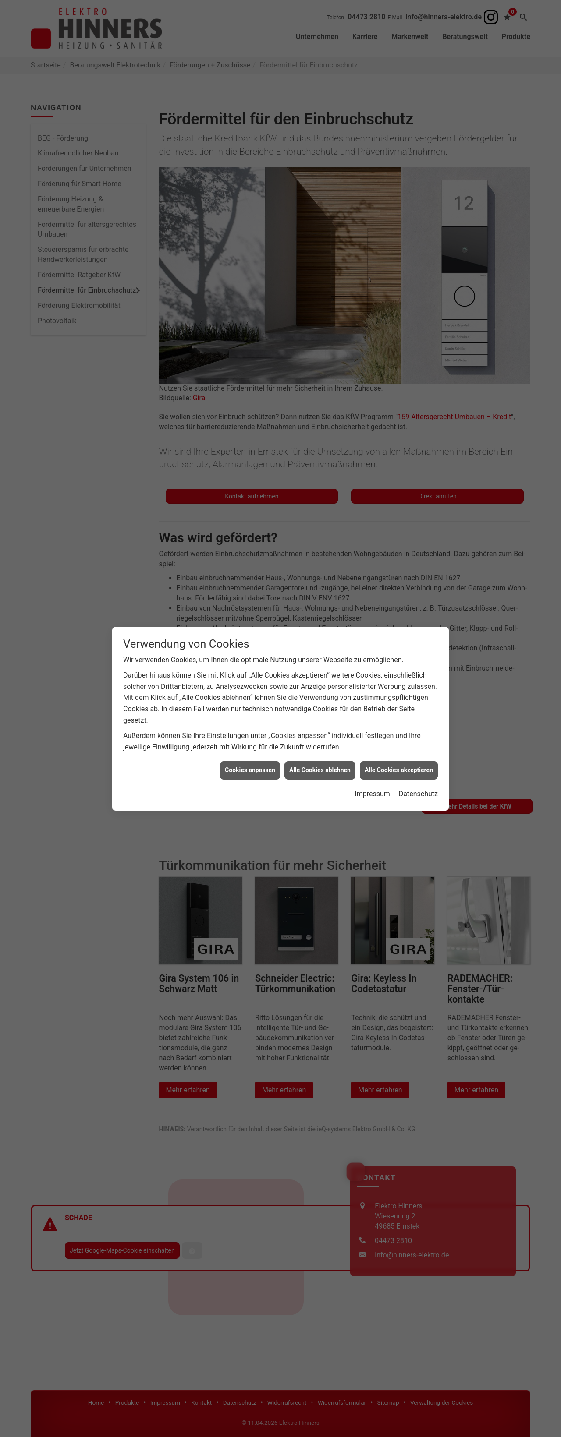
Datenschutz (418, 752)
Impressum (372, 752)
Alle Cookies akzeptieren (399, 727)
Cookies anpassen (250, 727)
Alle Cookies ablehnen (320, 727)
